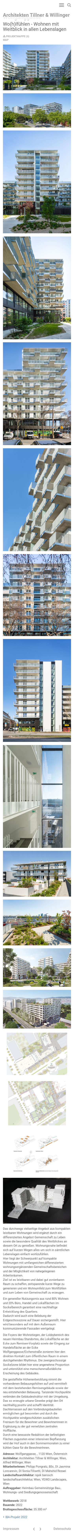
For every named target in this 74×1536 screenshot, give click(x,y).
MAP (5, 39)
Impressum (11, 1529)
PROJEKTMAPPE (14, 36)
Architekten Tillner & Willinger (36, 15)
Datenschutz (62, 1529)
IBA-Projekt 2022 (16, 1517)
